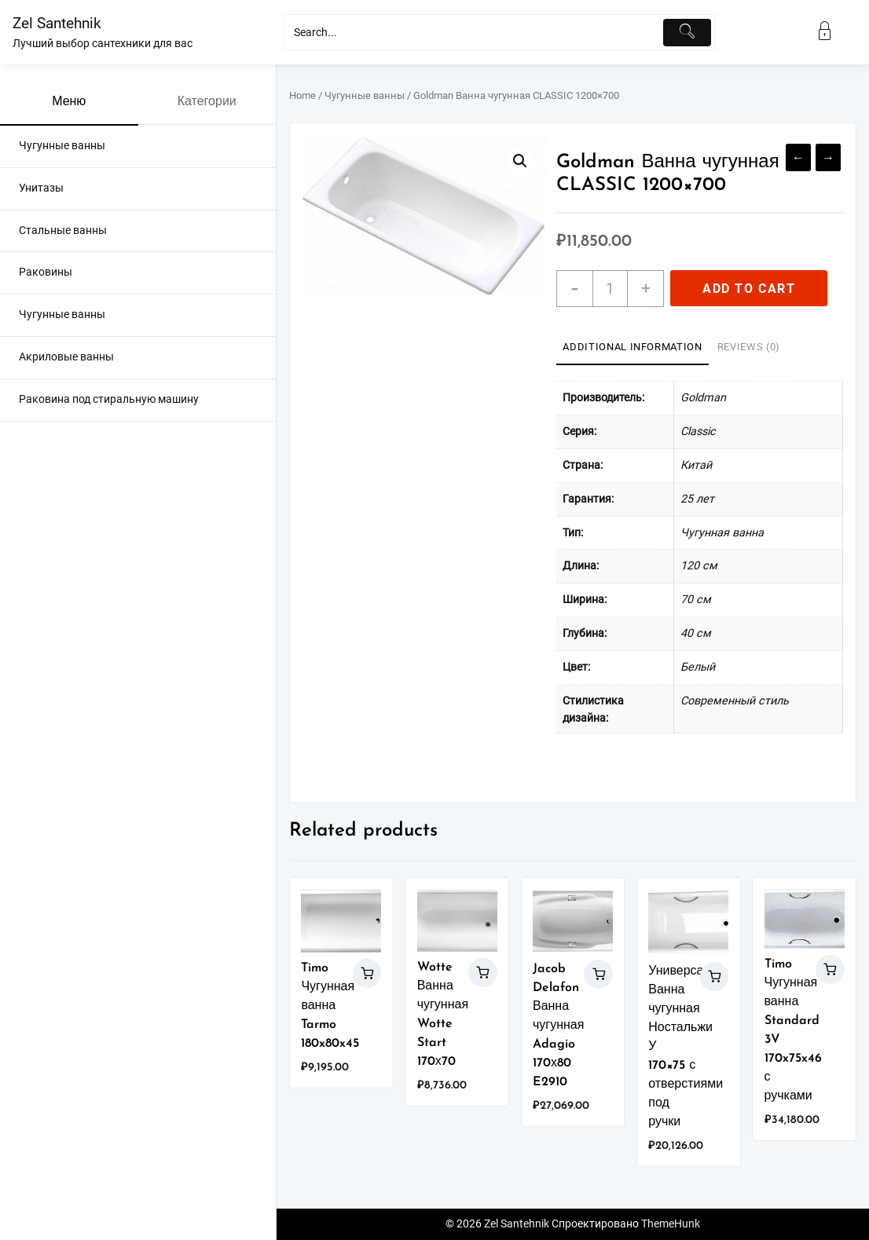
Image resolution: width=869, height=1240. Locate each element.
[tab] (632, 348)
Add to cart (749, 288)
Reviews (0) (748, 347)
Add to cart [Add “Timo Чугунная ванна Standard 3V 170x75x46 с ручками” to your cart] (830, 969)
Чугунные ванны (364, 95)
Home (302, 95)
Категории (207, 102)
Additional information (632, 347)
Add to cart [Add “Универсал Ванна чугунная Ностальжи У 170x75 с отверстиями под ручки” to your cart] (714, 976)
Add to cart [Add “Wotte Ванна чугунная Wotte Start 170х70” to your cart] (482, 972)
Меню (69, 102)
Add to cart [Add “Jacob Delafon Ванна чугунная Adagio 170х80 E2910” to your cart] (598, 974)
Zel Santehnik (57, 23)
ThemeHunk (670, 1224)
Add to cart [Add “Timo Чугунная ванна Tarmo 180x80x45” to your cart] (367, 973)
